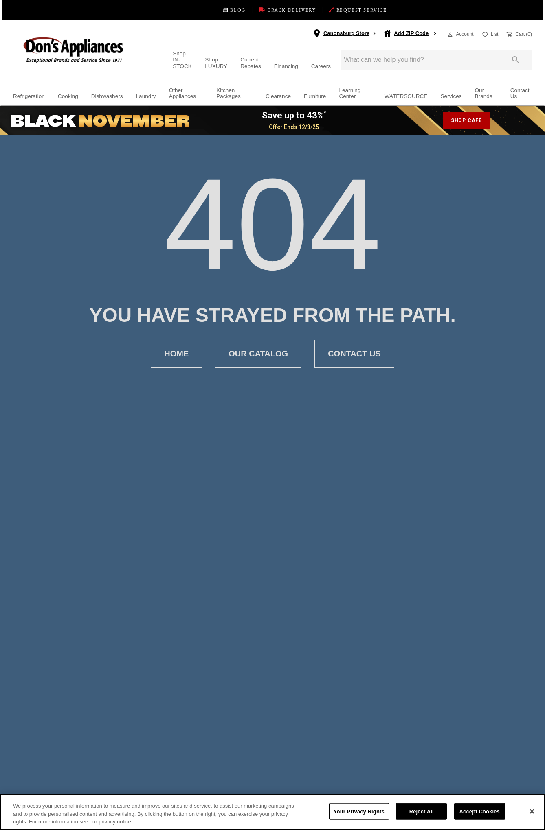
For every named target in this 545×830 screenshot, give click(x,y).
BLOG (213, 11)
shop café (466, 121)
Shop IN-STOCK (182, 61)
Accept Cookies (479, 811)
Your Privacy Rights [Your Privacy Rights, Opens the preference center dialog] (359, 811)
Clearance (278, 98)
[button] (450, 36)
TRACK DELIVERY (282, 11)
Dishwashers (107, 98)
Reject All (421, 811)
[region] (272, 812)
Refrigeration (29, 98)
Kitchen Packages (228, 94)
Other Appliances (182, 94)
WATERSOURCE (406, 98)
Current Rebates (250, 64)
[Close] (532, 811)
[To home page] (88, 51)
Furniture (315, 98)
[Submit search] (516, 61)
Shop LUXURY (216, 64)
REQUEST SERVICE (374, 11)
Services (450, 98)
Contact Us (520, 94)
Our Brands (483, 94)
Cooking (68, 98)
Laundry (146, 98)
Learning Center (349, 94)
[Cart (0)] (518, 35)
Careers (321, 67)
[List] (489, 35)
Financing (286, 67)
